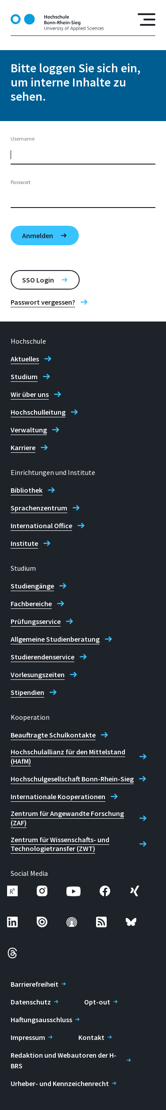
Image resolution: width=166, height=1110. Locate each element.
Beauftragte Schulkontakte (53, 734)
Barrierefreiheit (34, 984)
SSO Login (38, 279)
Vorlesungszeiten (38, 674)
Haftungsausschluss (41, 1019)
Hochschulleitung (38, 412)
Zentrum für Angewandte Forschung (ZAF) (67, 818)
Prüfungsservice (36, 621)
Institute (24, 543)
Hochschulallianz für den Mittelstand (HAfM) (68, 756)
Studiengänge (32, 585)
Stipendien (27, 692)
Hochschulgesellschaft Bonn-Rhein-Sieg (72, 778)
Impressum (28, 1037)
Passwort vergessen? (43, 302)
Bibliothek (26, 490)
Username (23, 138)
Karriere (23, 447)
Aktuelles (25, 358)
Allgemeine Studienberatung (55, 639)
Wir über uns (30, 394)
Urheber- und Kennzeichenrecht (60, 1083)
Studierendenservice (42, 656)
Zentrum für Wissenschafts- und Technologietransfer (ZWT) (60, 844)
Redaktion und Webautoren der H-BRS (63, 1060)
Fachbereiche (31, 603)
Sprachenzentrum (39, 507)
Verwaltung (29, 429)
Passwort (21, 182)
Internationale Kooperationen (58, 796)
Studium (24, 376)
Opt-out (97, 1001)
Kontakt (91, 1037)
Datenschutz (31, 1001)
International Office (41, 525)
